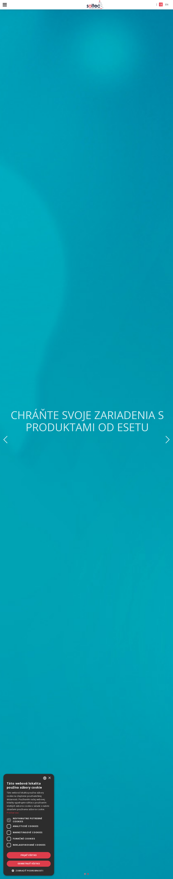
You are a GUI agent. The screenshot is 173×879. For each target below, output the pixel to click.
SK (160, 4)
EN (166, 4)
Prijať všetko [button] (29, 855)
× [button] (49, 778)
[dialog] (28, 825)
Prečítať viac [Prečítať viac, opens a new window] (13, 812)
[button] (29, 870)
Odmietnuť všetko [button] (29, 863)
